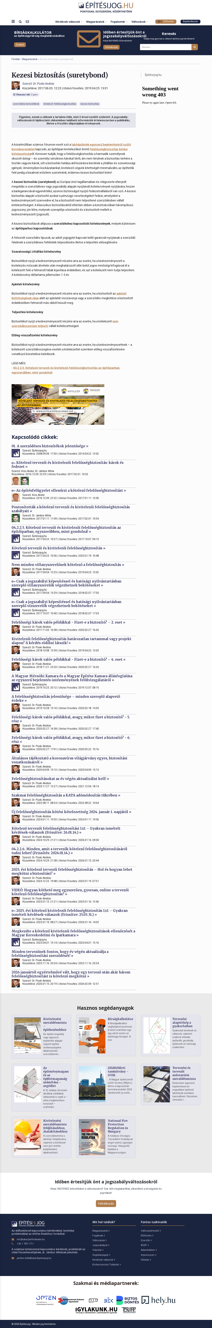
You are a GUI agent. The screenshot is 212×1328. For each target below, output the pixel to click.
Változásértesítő (151, 1230)
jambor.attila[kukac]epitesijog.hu (34, 1258)
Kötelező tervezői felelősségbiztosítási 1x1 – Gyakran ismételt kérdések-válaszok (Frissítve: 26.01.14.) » (66, 830)
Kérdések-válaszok (68, 21)
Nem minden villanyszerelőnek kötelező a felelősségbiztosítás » (68, 565)
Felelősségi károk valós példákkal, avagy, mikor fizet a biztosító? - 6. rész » (71, 740)
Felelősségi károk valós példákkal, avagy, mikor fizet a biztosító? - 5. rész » (71, 719)
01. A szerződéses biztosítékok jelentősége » (50, 446)
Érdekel (20, 44)
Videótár (97, 1249)
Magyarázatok (96, 21)
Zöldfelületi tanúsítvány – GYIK (118, 1071)
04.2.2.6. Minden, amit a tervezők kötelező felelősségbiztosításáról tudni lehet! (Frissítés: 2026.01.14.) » (69, 851)
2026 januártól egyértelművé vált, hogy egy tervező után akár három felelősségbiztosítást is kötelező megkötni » (71, 974)
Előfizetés (166, 21)
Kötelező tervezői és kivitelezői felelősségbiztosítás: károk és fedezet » (68, 465)
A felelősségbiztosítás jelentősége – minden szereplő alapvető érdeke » (66, 698)
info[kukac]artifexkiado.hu (31, 1239)
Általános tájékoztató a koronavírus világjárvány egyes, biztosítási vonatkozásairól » (69, 760)
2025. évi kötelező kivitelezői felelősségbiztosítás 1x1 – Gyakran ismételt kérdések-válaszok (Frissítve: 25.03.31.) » (70, 913)
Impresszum (148, 1254)
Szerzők (146, 1240)
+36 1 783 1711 (25, 1243)
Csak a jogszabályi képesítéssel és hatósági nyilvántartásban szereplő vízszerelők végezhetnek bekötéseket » (66, 604)
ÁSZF (145, 1245)
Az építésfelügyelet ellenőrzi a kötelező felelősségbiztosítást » (69, 490)
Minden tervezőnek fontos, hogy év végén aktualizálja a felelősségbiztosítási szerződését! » (60, 954)
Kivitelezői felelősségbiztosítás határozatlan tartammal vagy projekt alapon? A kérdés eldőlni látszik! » (71, 641)
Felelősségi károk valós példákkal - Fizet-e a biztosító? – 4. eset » (69, 659)
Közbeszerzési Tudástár (106, 1264)
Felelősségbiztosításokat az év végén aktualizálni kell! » (60, 779)
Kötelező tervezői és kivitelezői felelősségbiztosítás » (59, 548)
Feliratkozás (111, 47)
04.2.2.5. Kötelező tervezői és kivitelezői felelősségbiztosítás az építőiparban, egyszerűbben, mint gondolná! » (66, 530)
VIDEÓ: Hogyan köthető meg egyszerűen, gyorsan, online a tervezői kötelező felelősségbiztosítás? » (70, 892)
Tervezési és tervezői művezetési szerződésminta (184, 1073)
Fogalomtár (119, 21)
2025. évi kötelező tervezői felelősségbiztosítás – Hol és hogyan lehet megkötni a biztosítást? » (72, 871)
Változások (140, 21)
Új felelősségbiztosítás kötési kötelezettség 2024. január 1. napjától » (71, 812)
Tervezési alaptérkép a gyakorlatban (182, 1022)
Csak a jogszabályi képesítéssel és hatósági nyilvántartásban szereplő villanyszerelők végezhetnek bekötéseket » (66, 583)
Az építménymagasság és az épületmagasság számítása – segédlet (57, 1077)
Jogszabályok (100, 1245)
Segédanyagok (101, 1254)
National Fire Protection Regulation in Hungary (118, 1126)
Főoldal (16, 59)
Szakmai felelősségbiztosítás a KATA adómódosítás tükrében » (66, 795)
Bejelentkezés (190, 21)
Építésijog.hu (153, 75)
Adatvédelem (149, 1249)
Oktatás (146, 1259)
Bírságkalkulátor (120, 1019)
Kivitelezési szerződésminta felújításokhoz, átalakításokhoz (55, 1126)
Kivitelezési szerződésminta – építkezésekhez (55, 1024)
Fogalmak (98, 1235)
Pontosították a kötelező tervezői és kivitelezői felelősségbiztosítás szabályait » (71, 509)
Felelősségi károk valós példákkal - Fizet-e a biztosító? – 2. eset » (68, 622)
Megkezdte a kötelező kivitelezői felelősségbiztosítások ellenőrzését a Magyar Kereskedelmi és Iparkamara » (73, 933)
